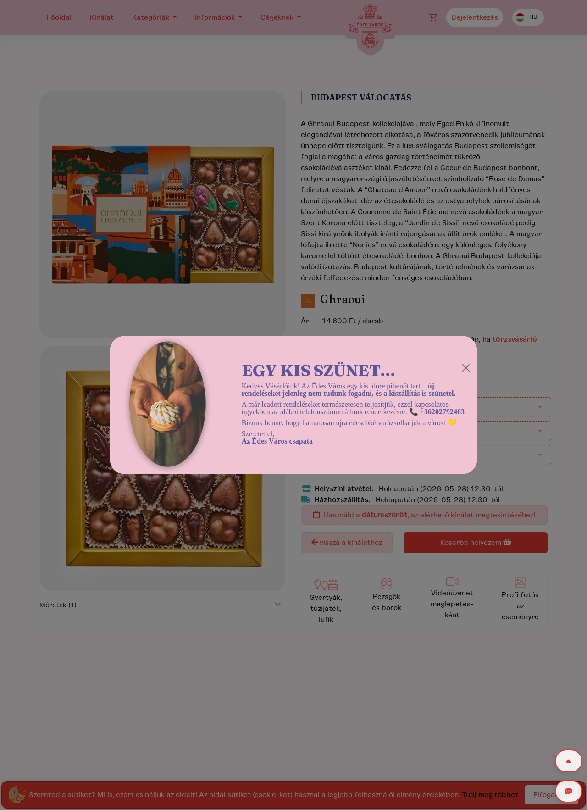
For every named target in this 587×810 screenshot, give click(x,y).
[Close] (465, 367)
